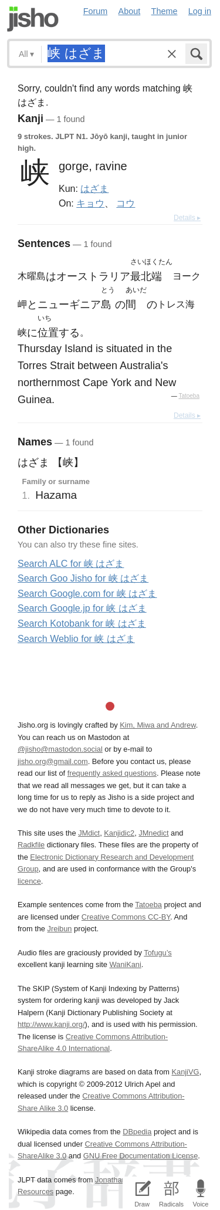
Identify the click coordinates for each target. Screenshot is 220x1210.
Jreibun (60, 928)
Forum (95, 11)
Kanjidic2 (119, 833)
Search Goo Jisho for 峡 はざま (83, 578)
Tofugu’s (157, 952)
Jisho (33, 19)
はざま (94, 188)
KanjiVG (185, 1071)
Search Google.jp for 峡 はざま (82, 608)
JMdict (89, 833)
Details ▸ (187, 218)
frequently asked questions (112, 773)
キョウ (90, 203)
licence (29, 881)
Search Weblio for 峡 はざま (76, 639)
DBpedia (137, 1131)
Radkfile (31, 844)
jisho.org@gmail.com (53, 761)
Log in (199, 11)
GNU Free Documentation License (140, 1155)
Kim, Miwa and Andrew (157, 725)
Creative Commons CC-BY (126, 916)
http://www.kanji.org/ (51, 1024)
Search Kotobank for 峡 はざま (82, 623)
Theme (164, 11)
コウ (125, 203)
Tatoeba (188, 396)
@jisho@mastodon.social (60, 749)
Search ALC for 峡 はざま (71, 564)
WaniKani (125, 964)
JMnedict (153, 833)
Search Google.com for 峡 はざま (87, 594)
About (130, 11)
